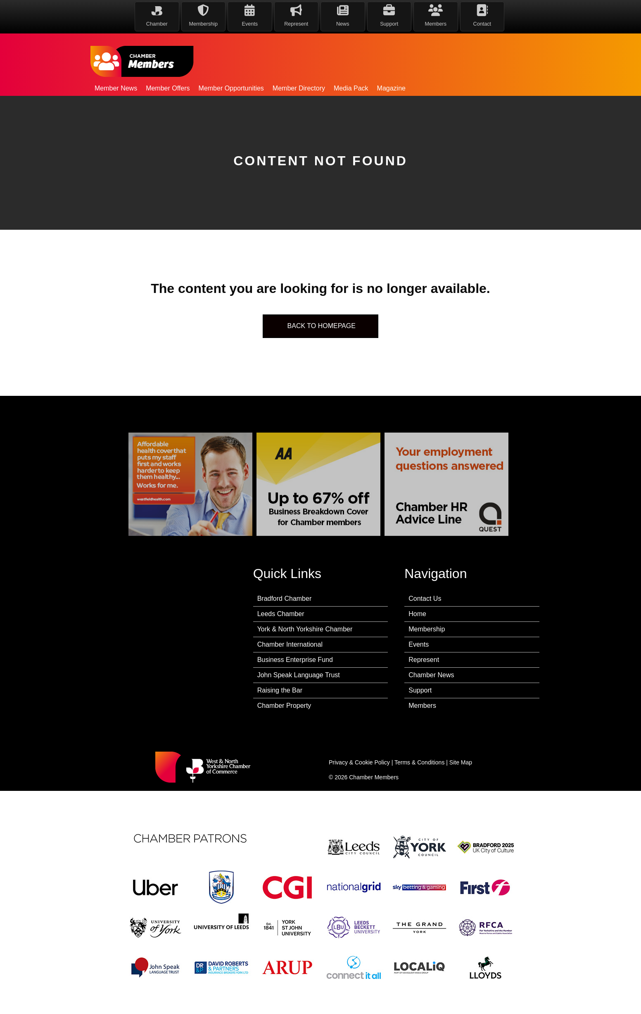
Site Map (460, 762)
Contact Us (424, 598)
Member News (116, 88)
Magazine (391, 88)
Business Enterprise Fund (295, 659)
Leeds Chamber (280, 613)
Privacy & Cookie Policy (359, 762)
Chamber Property (284, 705)
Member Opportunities (231, 88)
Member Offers (168, 88)
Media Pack (351, 88)
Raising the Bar (279, 690)
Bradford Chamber (284, 598)
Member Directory (299, 88)
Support (420, 690)
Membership (426, 629)
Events (418, 644)
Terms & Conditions (419, 762)
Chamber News (431, 674)
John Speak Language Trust (298, 674)
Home (417, 613)
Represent (423, 659)
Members (422, 705)
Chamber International (290, 644)
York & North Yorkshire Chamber (305, 629)
